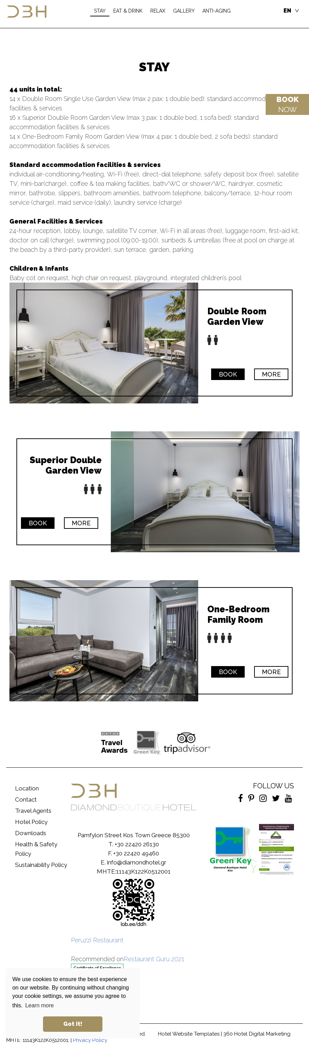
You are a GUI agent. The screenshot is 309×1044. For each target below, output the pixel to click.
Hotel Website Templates (189, 1034)
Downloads (30, 833)
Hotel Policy (31, 821)
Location (27, 788)
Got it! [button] (72, 1024)
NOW (287, 104)
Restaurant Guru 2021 (154, 959)
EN (287, 10)
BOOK (228, 374)
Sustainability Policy (41, 864)
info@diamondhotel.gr (136, 862)
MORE (271, 374)
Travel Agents (33, 810)
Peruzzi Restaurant (97, 940)
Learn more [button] (39, 1005)
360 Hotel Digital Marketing (256, 1034)
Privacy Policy (90, 1040)
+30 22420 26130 (137, 844)
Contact (26, 799)
